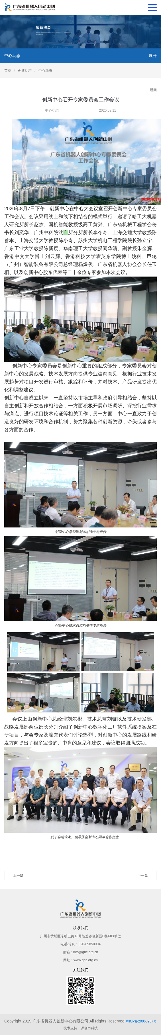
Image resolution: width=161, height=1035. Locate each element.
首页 (7, 71)
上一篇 (18, 876)
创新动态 (25, 71)
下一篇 (143, 876)
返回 (153, 90)
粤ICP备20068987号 (141, 1021)
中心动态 (45, 71)
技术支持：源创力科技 (81, 1028)
